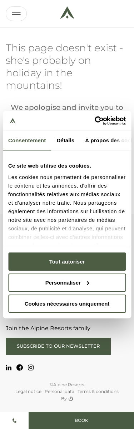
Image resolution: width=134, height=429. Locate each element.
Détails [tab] (65, 140)
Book (81, 420)
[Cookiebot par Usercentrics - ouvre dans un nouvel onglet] (95, 120)
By (67, 398)
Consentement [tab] (27, 140)
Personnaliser (67, 283)
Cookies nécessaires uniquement (67, 303)
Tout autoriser (67, 262)
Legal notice (28, 391)
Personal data (59, 391)
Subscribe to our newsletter (58, 346)
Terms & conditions (98, 391)
